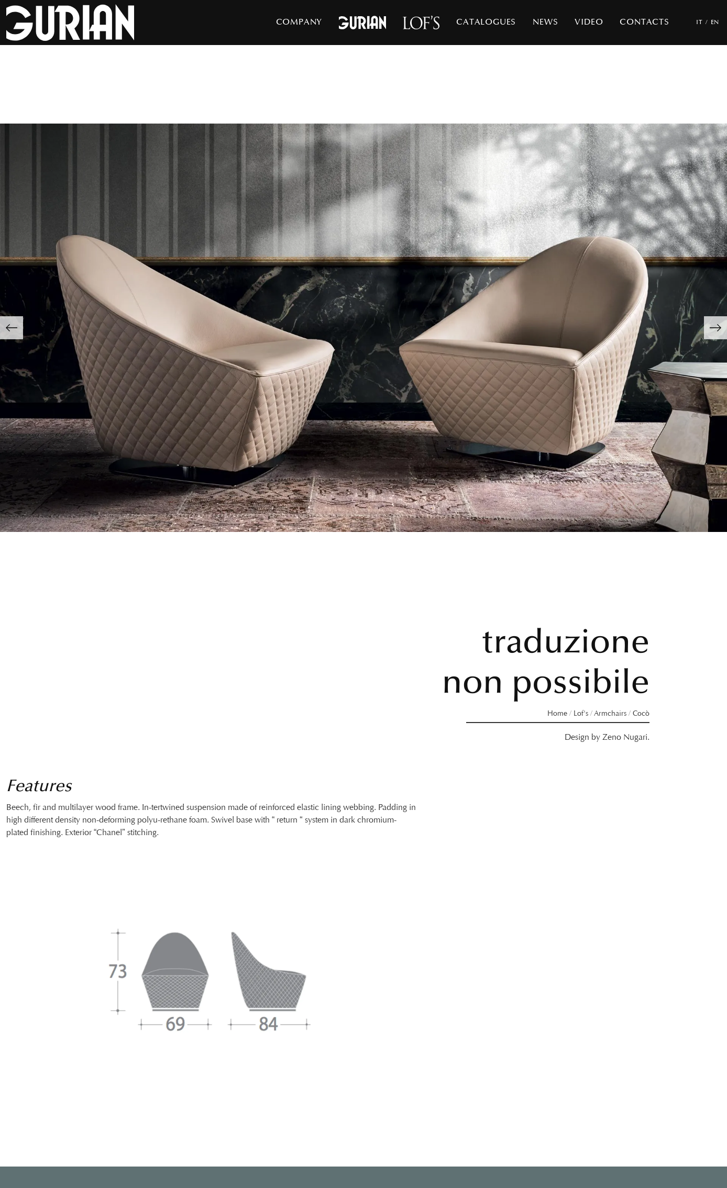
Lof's (581, 713)
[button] (11, 327)
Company (299, 22)
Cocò (641, 713)
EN (715, 22)
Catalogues (486, 22)
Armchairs (610, 713)
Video (589, 22)
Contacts (644, 22)
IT (699, 22)
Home (557, 713)
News (545, 22)
